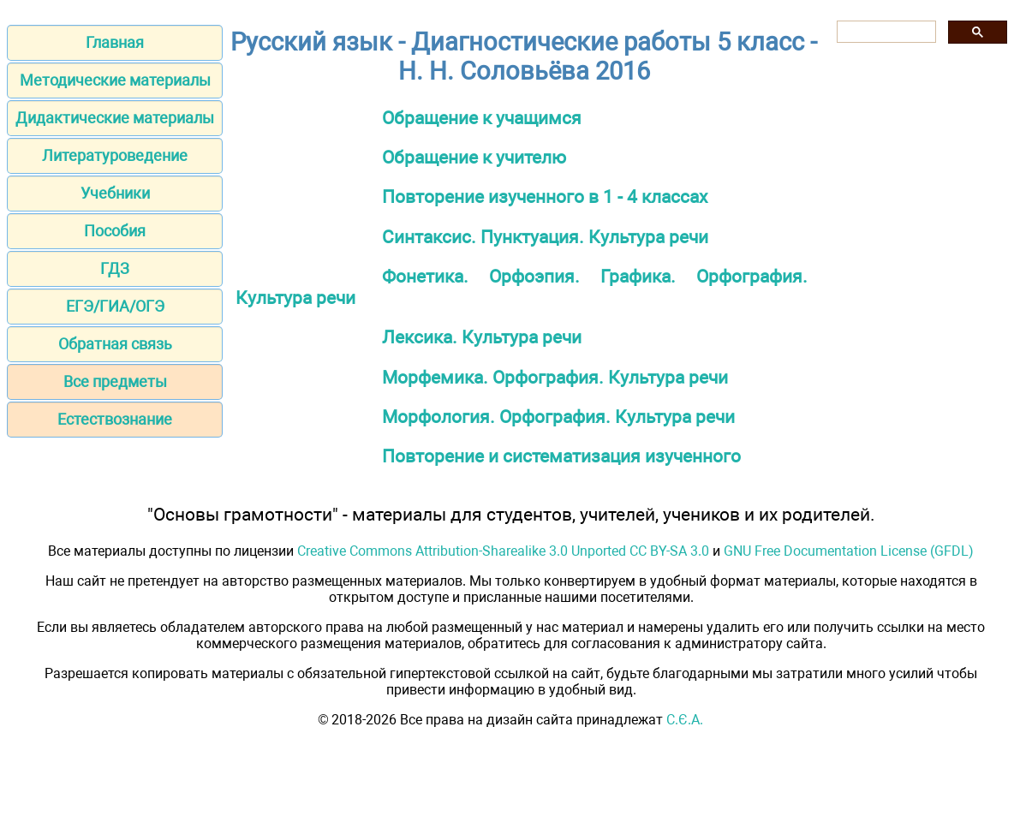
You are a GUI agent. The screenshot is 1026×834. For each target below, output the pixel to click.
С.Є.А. (684, 720)
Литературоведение (115, 155)
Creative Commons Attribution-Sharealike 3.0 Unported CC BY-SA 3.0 (503, 551)
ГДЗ (114, 268)
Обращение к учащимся (482, 117)
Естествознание (114, 419)
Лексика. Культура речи (482, 337)
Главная (115, 42)
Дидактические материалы (114, 118)
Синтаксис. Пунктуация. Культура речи (545, 236)
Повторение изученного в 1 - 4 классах (544, 196)
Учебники (115, 193)
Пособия (115, 231)
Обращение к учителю (474, 157)
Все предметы (115, 381)
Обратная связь (115, 344)
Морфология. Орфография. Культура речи (558, 416)
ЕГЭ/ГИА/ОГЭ (115, 306)
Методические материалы (115, 80)
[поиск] (884, 32)
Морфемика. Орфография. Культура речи (555, 377)
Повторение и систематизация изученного (561, 456)
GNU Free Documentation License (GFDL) (849, 551)
